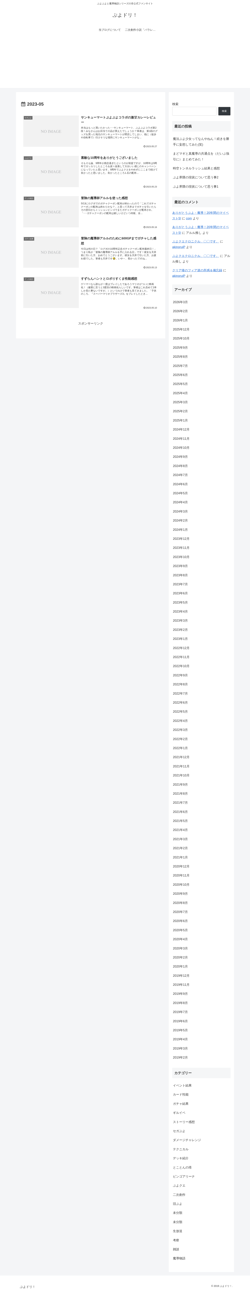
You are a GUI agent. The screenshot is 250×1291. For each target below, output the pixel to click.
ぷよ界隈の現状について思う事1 (195, 186)
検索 (175, 104)
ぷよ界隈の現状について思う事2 (195, 177)
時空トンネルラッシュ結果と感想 (196, 168)
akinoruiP (178, 247)
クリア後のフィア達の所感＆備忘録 (197, 270)
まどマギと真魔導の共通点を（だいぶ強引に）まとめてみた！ (201, 156)
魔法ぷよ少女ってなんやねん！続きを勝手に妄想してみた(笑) (201, 141)
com (189, 218)
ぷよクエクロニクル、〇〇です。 (195, 241)
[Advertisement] (125, 63)
